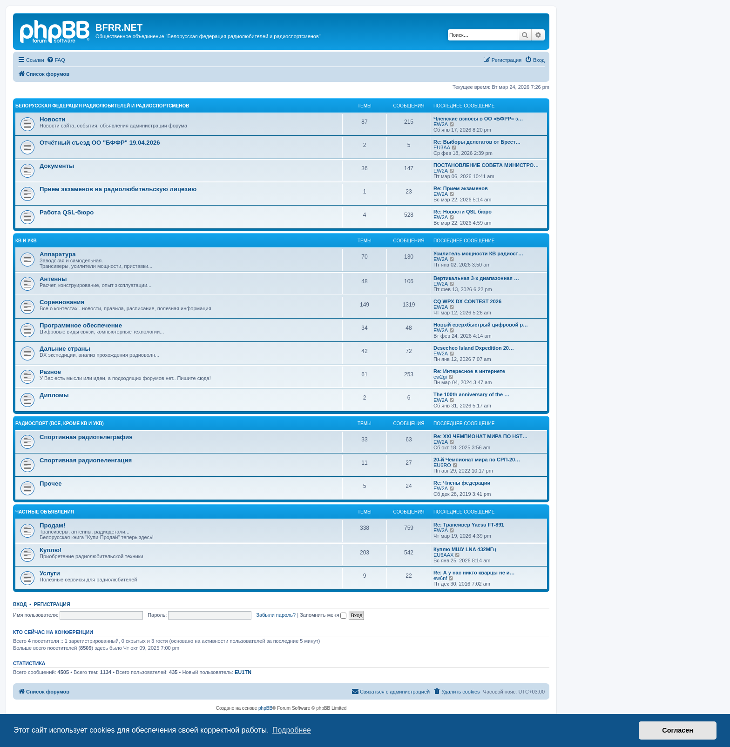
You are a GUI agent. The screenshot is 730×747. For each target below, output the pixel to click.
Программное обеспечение (81, 325)
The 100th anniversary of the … (471, 394)
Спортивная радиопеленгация (86, 460)
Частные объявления (44, 511)
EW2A (440, 124)
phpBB (265, 708)
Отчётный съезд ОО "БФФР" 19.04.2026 (100, 142)
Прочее (51, 483)
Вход (20, 604)
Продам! (52, 525)
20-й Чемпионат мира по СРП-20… (476, 459)
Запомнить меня (323, 615)
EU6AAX (443, 555)
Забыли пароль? (276, 615)
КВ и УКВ (26, 240)
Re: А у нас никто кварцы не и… (474, 572)
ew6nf (440, 578)
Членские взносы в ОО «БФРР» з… (478, 118)
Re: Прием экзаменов (460, 188)
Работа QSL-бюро (67, 212)
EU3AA (441, 147)
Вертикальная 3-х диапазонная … (476, 278)
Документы (57, 165)
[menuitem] (56, 60)
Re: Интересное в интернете (469, 371)
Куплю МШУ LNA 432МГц (464, 549)
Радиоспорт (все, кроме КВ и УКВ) (59, 423)
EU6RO (442, 465)
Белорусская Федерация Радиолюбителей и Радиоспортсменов (102, 105)
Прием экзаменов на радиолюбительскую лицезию (118, 189)
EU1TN (243, 672)
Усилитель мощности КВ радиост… (478, 253)
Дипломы (54, 395)
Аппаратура (58, 254)
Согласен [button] (677, 730)
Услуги (50, 573)
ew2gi (440, 377)
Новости (52, 119)
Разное (50, 371)
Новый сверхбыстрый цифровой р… (480, 324)
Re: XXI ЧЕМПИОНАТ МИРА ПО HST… (480, 436)
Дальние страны (65, 348)
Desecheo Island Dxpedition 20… (473, 348)
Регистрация (52, 604)
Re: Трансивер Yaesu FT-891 (468, 524)
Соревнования (62, 302)
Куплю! (50, 550)
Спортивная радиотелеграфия (86, 437)
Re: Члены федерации (461, 483)
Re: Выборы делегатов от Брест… (476, 142)
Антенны (53, 278)
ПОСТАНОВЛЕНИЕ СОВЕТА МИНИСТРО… (486, 165)
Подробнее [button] (291, 730)
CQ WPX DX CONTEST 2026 (467, 301)
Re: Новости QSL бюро (462, 211)
